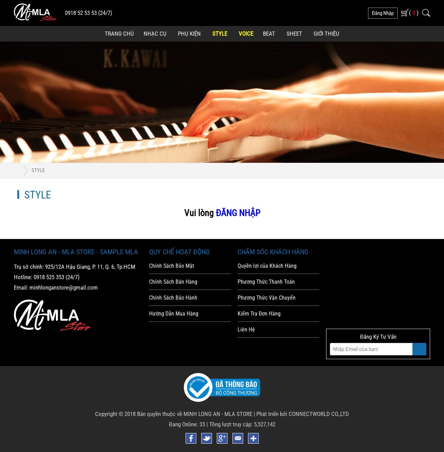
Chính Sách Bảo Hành (173, 297)
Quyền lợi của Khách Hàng (267, 266)
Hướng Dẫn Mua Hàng (173, 313)
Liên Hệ (246, 329)
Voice (246, 33)
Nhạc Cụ (155, 33)
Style (219, 33)
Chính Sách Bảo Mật (171, 266)
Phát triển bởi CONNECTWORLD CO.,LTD (302, 413)
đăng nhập (383, 13)
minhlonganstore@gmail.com (63, 287)
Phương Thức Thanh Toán (266, 281)
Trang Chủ (119, 33)
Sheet (294, 33)
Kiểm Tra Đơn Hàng (259, 313)
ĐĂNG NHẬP (238, 213)
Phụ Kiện (189, 33)
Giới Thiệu (326, 33)
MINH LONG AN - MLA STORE (217, 413)
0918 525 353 (49, 277)
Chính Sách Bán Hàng (173, 281)
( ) (414, 12)
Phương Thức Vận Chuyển (267, 297)
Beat (269, 33)
